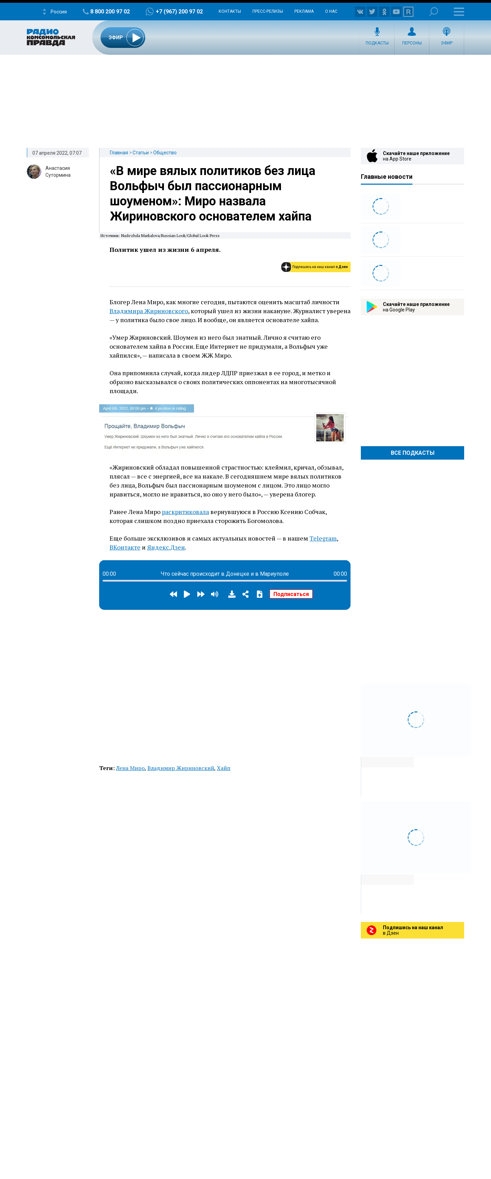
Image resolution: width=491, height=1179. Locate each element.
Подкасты (377, 43)
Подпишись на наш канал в (320, 267)
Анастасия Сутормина (58, 171)
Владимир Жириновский (180, 768)
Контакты (230, 11)
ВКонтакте (124, 547)
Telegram (323, 538)
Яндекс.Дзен (166, 547)
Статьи (141, 152)
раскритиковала (185, 512)
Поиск (433, 11)
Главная (119, 152)
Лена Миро (130, 768)
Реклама (304, 11)
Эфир (446, 43)
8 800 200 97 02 (110, 11)
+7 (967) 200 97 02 (179, 11)
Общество (165, 152)
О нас (331, 11)
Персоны (412, 43)
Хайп (223, 768)
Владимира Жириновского (148, 311)
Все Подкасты (413, 453)
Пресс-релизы (267, 11)
